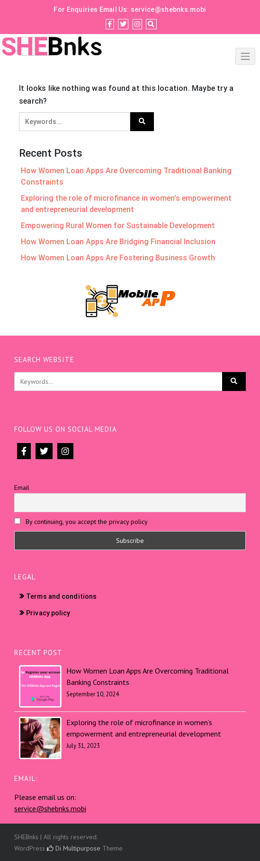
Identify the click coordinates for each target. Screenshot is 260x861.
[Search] (151, 24)
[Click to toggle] (245, 56)
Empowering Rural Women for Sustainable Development (118, 225)
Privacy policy (48, 613)
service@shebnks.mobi (168, 9)
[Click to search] (142, 121)
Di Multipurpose (73, 848)
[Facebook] (110, 24)
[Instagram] (137, 24)
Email (21, 487)
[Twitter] (123, 24)
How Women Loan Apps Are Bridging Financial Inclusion (118, 241)
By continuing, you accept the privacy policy (81, 521)
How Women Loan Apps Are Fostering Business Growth (118, 257)
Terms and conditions (61, 596)
